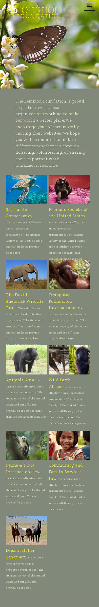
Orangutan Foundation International (63, 301)
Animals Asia (20, 379)
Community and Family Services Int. (66, 472)
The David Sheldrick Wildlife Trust (25, 301)
